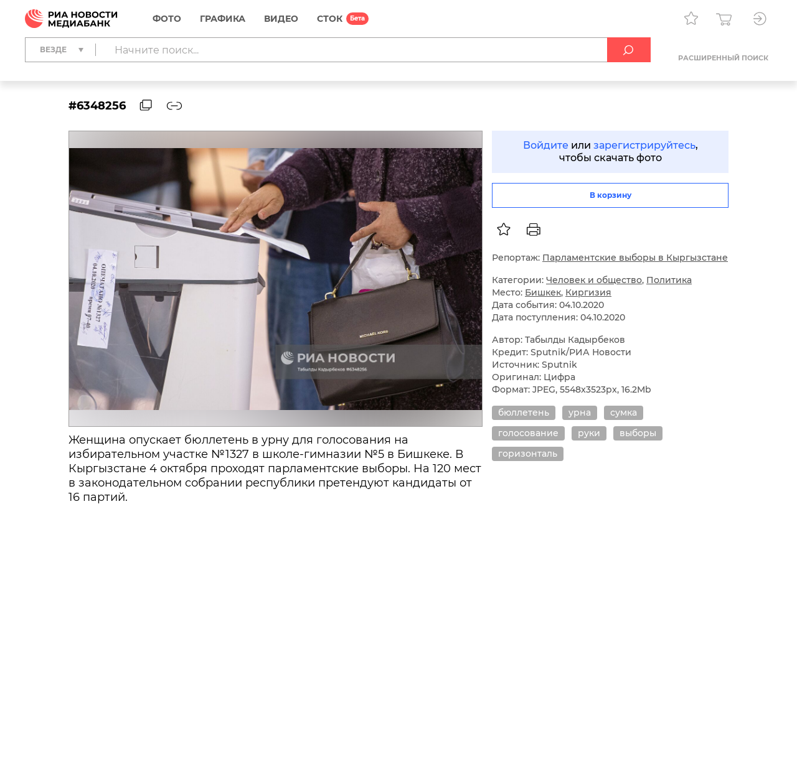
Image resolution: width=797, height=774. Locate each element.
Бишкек (543, 292)
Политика (669, 280)
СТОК (329, 18)
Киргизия (588, 292)
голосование (528, 433)
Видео (281, 18)
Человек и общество (594, 280)
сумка (623, 412)
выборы (638, 433)
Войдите (545, 145)
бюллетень (523, 412)
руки (589, 433)
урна (579, 412)
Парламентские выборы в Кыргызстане (635, 257)
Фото (167, 18)
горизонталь (527, 453)
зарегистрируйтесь (644, 145)
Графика (222, 18)
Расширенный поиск (723, 58)
